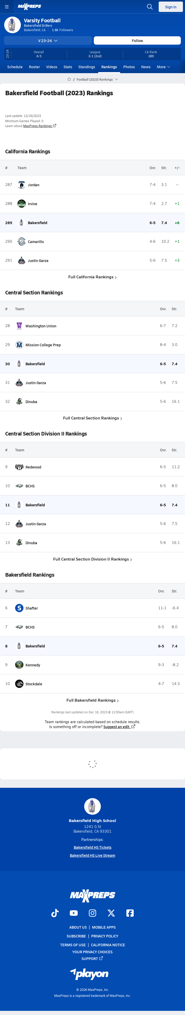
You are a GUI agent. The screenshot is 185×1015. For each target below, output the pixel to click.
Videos (51, 66)
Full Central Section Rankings (92, 418)
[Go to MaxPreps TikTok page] (55, 913)
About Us (78, 927)
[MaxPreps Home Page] (69, 79)
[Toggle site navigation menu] (7, 6)
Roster (34, 66)
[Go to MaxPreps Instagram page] (92, 913)
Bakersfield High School (92, 810)
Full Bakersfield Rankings (92, 700)
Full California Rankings (92, 277)
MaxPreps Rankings (40, 126)
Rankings (109, 66)
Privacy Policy (104, 935)
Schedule (15, 66)
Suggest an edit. (119, 726)
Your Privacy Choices (92, 951)
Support (92, 958)
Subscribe (76, 935)
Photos (129, 66)
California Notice (108, 945)
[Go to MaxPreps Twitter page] (111, 913)
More (163, 66)
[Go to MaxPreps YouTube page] (74, 913)
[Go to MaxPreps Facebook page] (130, 913)
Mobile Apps (104, 927)
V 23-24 (48, 40)
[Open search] (150, 6)
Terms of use (73, 945)
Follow (137, 40)
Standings (86, 66)
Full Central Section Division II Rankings (92, 559)
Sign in (170, 6)
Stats (68, 66)
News (146, 66)
